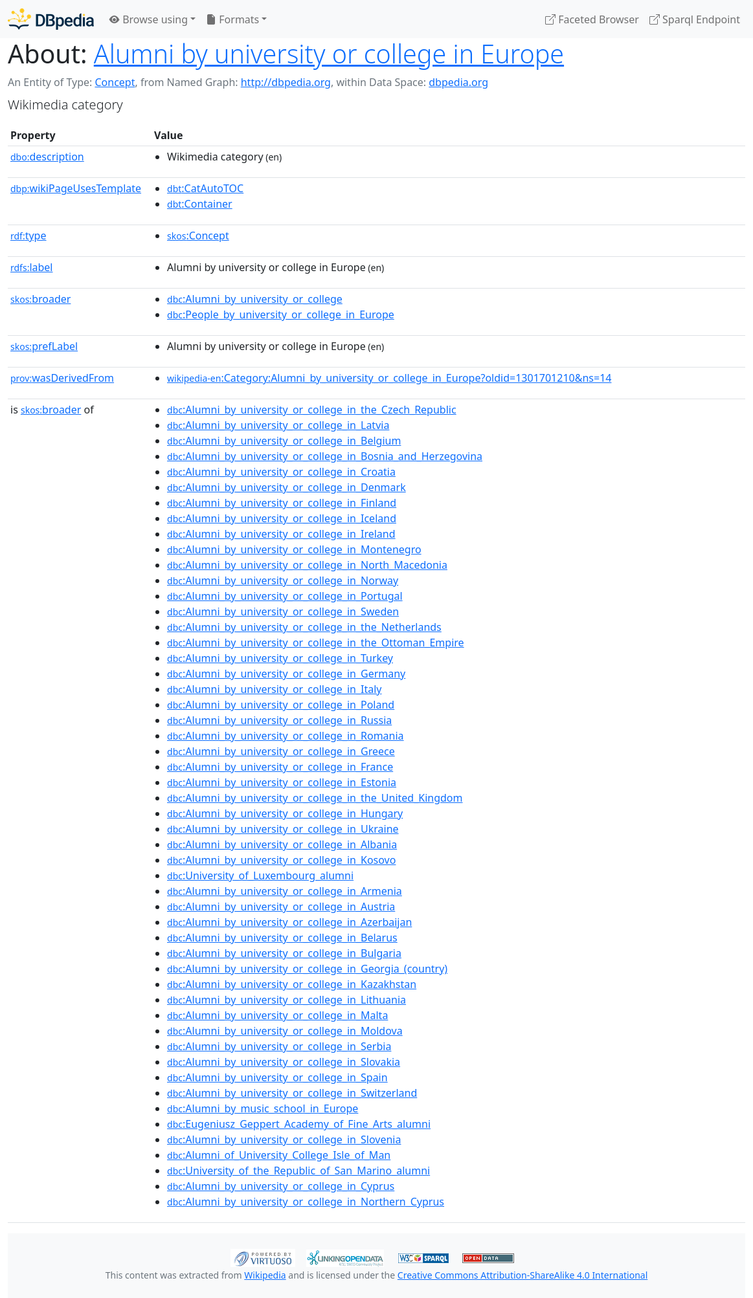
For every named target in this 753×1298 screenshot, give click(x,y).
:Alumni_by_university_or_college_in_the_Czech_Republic (311, 409)
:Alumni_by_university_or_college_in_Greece (281, 751)
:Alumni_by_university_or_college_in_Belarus (282, 937)
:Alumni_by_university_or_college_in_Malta (277, 1015)
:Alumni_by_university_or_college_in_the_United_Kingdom (314, 798)
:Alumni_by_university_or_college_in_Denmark (286, 487)
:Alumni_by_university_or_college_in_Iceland (281, 518)
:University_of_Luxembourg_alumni (260, 875)
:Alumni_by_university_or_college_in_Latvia (278, 425)
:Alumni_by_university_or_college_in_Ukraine (283, 829)
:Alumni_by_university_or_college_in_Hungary (285, 813)
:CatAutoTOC (205, 188)
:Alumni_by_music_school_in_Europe (262, 1108)
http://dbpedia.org (286, 82)
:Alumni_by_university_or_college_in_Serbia (279, 1046)
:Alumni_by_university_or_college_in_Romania (285, 736)
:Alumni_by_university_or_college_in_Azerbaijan (289, 922)
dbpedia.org (458, 82)
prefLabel (44, 346)
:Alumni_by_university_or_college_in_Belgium (284, 441)
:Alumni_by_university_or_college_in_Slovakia (283, 1062)
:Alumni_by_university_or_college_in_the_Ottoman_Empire (315, 642)
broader (40, 299)
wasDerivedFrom (62, 378)
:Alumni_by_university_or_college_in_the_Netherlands (304, 627)
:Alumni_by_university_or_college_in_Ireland (281, 534)
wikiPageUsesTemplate (75, 188)
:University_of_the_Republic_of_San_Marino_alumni (298, 1170)
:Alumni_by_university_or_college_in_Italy (274, 689)
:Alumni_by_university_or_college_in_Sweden (283, 611)
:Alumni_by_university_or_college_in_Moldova (285, 1031)
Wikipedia (265, 1275)
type (28, 235)
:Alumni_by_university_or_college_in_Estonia (281, 782)
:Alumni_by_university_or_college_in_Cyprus (280, 1186)
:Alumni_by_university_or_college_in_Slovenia (284, 1139)
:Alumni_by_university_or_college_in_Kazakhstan (291, 984)
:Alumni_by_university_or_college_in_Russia (279, 720)
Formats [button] (232, 19)
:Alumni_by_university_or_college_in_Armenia (284, 891)
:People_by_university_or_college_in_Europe (280, 314)
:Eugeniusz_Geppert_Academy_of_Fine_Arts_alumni (299, 1124)
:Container (199, 204)
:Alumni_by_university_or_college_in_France (280, 767)
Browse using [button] (148, 19)
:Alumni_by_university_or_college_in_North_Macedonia (307, 565)
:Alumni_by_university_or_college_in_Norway (282, 580)
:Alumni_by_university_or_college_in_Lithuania (286, 1000)
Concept (115, 82)
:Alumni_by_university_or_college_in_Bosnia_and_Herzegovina (324, 456)
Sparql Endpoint (694, 19)
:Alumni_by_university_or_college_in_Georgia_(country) (307, 969)
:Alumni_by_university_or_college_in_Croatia (281, 472)
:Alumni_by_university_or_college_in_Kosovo (281, 860)
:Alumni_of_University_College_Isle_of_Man (278, 1155)
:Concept (198, 235)
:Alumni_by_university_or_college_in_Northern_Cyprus (305, 1201)
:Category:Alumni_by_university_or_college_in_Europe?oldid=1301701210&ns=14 (389, 378)
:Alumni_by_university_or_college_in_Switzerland (292, 1093)
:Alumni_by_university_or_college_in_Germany (286, 673)
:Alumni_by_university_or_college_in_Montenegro (294, 549)
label (31, 267)
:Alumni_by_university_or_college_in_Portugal (285, 596)
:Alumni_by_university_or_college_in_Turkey (280, 658)
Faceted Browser (592, 19)
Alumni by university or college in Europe (329, 53)
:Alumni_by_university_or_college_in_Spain (277, 1077)
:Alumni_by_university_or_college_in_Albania (282, 844)
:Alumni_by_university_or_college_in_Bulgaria (284, 953)
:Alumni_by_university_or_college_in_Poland (280, 705)
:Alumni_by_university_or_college (255, 299)
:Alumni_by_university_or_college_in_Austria (281, 906)
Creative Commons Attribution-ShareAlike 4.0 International (522, 1275)
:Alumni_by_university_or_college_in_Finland (281, 503)
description (47, 156)
